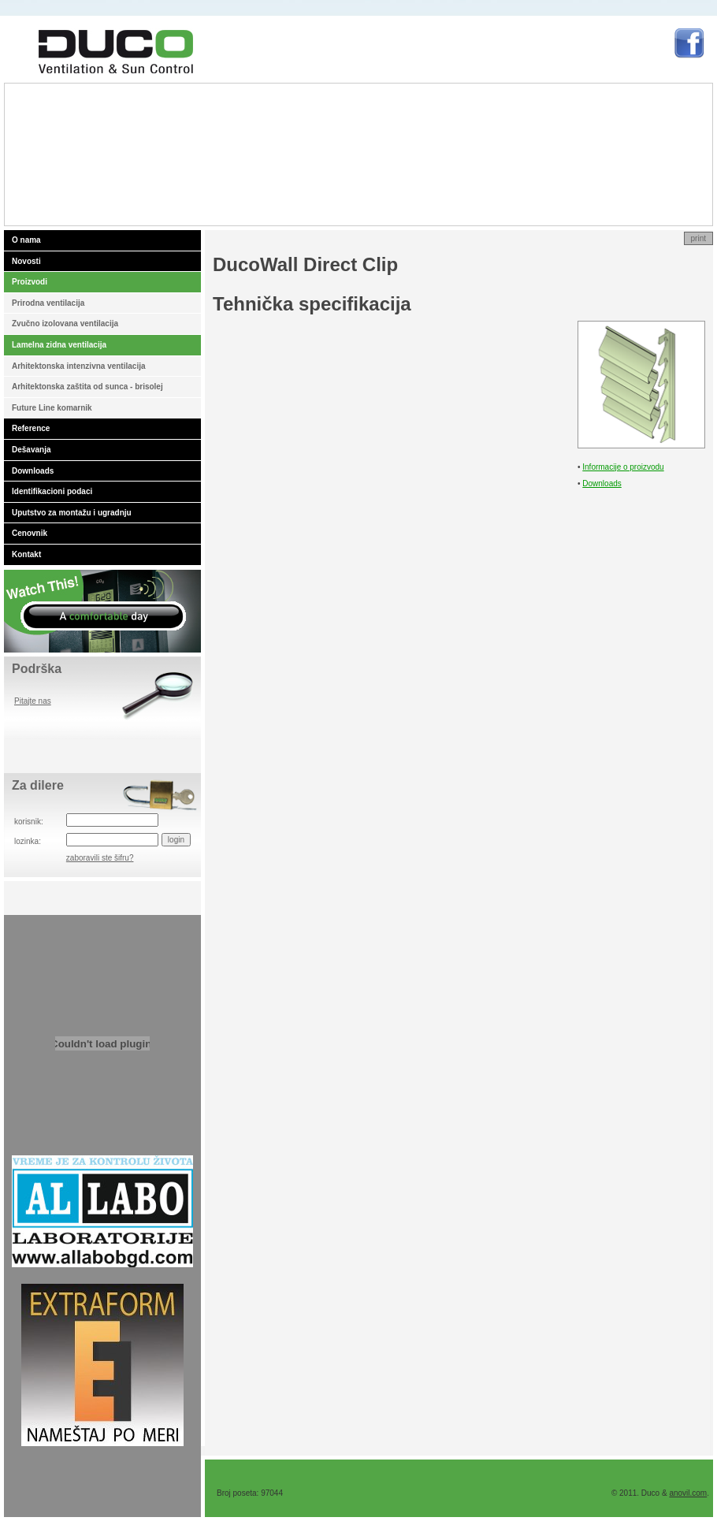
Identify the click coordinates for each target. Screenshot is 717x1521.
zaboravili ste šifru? (100, 857)
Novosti (26, 261)
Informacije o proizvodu (622, 467)
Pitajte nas (32, 701)
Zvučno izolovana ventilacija (65, 323)
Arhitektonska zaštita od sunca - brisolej (87, 386)
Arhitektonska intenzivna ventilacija (79, 366)
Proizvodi (29, 281)
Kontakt (26, 554)
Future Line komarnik (52, 407)
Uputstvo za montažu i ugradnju (72, 512)
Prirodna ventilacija (48, 303)
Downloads (33, 471)
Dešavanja (31, 449)
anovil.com (688, 1493)
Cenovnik (29, 533)
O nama (26, 240)
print (698, 238)
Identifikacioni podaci (52, 491)
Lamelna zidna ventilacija (59, 344)
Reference (31, 428)
